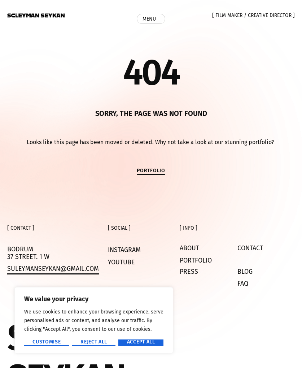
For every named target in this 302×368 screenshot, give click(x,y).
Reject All (93, 342)
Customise (46, 342)
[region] (93, 320)
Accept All (141, 342)
